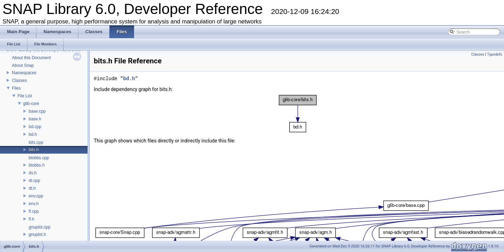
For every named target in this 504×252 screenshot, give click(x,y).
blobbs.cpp (39, 157)
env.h (33, 203)
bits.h (34, 149)
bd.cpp (35, 126)
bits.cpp (36, 142)
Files (16, 88)
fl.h (31, 219)
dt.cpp (34, 180)
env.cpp (36, 196)
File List (25, 95)
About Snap (23, 65)
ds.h (33, 172)
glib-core (31, 103)
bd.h (33, 134)
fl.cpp (34, 211)
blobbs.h (36, 165)
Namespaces (24, 72)
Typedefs (494, 54)
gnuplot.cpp (39, 227)
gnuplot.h (37, 234)
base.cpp (37, 111)
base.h (35, 119)
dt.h (32, 188)
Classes (19, 80)
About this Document (31, 57)
